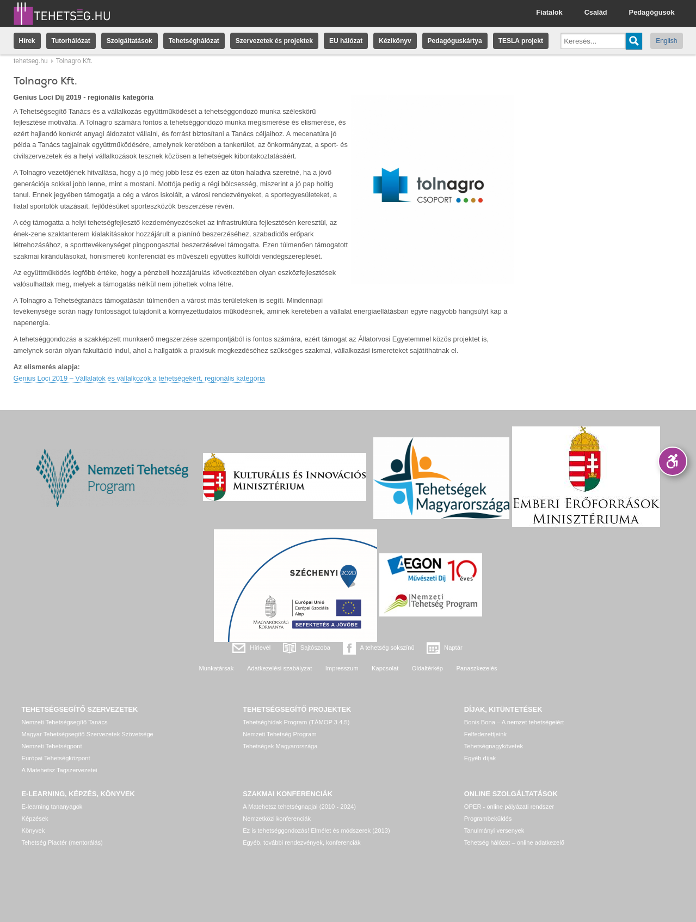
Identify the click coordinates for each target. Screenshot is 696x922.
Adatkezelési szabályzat (279, 668)
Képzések (35, 818)
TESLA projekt (520, 41)
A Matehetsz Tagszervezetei (59, 770)
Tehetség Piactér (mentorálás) (62, 842)
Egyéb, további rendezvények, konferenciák (301, 842)
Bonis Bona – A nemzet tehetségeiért (514, 722)
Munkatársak (216, 668)
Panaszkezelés (476, 668)
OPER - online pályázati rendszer (509, 806)
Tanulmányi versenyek (494, 830)
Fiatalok (549, 12)
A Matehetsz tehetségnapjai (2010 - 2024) (299, 806)
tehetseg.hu (31, 61)
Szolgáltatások (129, 41)
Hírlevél (260, 647)
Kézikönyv (395, 41)
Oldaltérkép (427, 668)
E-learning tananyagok (52, 806)
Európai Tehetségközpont (56, 758)
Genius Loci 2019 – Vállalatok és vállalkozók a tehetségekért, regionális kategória (139, 378)
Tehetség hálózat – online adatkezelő (514, 842)
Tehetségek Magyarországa (280, 746)
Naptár (453, 647)
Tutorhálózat (71, 41)
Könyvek (33, 830)
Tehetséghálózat (194, 41)
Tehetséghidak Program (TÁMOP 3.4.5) (296, 722)
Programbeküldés (488, 818)
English (666, 41)
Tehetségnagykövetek (493, 746)
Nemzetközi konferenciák (277, 818)
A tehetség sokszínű (387, 647)
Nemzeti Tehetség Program (279, 734)
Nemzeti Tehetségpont (52, 746)
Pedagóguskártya (455, 41)
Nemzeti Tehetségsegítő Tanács (65, 722)
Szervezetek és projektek (274, 41)
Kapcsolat (385, 668)
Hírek (27, 41)
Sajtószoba (315, 647)
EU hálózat (345, 41)
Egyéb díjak (480, 758)
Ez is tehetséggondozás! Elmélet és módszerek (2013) (316, 830)
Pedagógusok (652, 12)
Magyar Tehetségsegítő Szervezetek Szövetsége (87, 734)
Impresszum (342, 668)
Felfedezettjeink (485, 734)
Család (595, 12)
